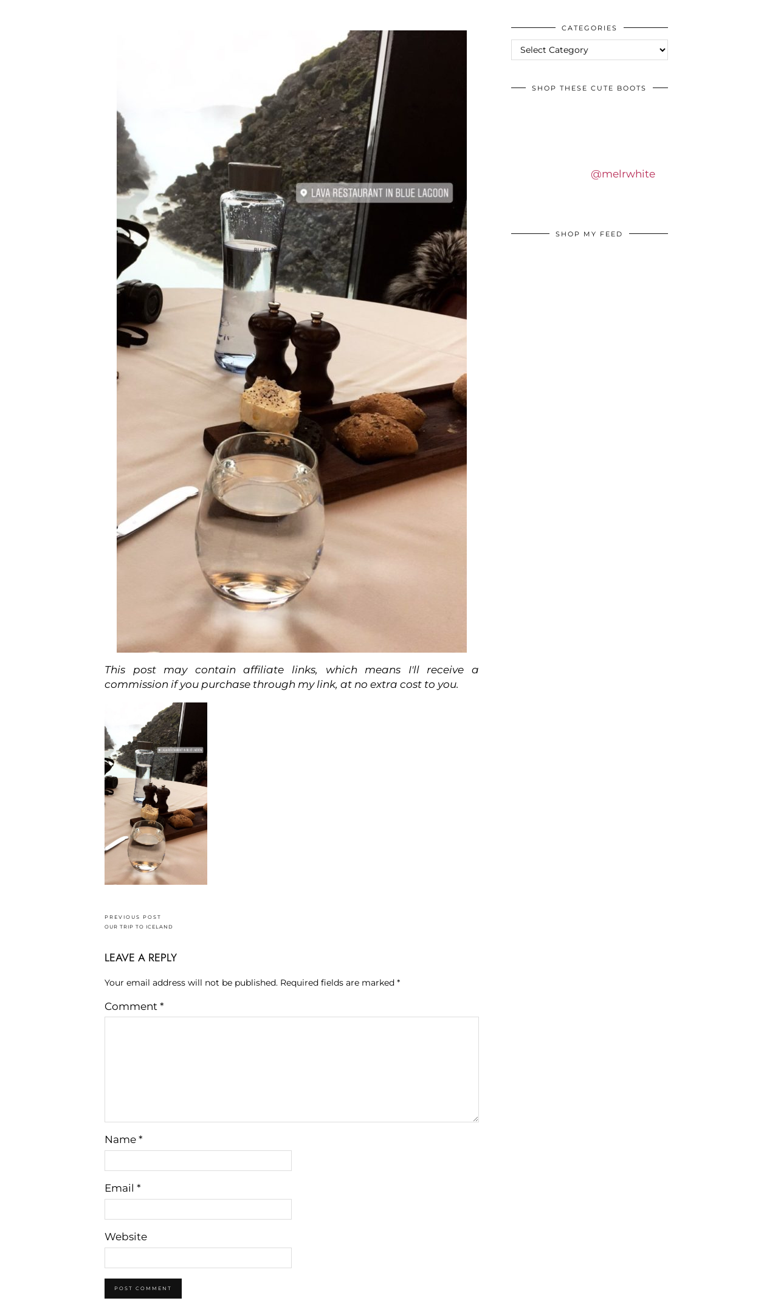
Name (124, 1139)
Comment (134, 1006)
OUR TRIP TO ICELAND (139, 922)
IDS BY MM (21, 11)
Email (123, 1188)
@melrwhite (623, 174)
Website (126, 1237)
